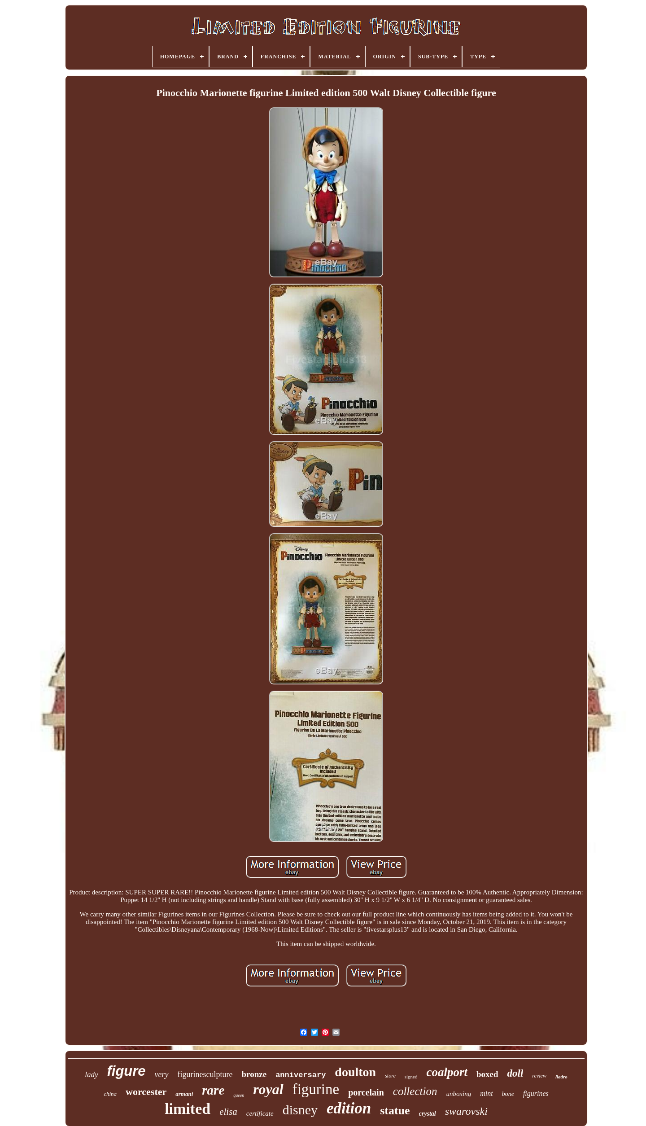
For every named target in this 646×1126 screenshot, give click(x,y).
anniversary (300, 1075)
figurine (315, 1089)
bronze (254, 1074)
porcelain (366, 1092)
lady (91, 1074)
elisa (228, 1111)
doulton (355, 1072)
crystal (427, 1113)
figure (126, 1071)
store (390, 1076)
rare (213, 1090)
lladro (561, 1076)
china (110, 1094)
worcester (146, 1091)
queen (238, 1095)
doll (515, 1073)
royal (268, 1089)
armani (184, 1094)
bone (508, 1094)
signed (411, 1076)
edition (349, 1108)
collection (415, 1091)
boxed (487, 1074)
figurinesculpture (205, 1074)
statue (395, 1110)
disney (300, 1109)
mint (486, 1093)
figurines (536, 1093)
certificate (260, 1113)
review (539, 1076)
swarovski (466, 1111)
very (162, 1074)
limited (187, 1108)
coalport (446, 1072)
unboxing (458, 1093)
